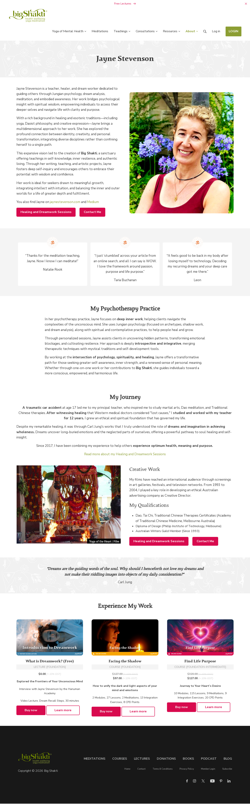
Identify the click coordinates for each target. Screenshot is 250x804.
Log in (216, 32)
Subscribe (227, 769)
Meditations (94, 759)
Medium (93, 202)
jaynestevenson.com (65, 202)
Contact (141, 769)
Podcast (209, 759)
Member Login (208, 769)
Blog (228, 759)
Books (188, 759)
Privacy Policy (186, 769)
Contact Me (92, 212)
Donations (166, 759)
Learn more (62, 710)
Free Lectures (125, 4)
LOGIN (233, 32)
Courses (119, 759)
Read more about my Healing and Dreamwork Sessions (125, 454)
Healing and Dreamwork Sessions (46, 212)
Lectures (142, 759)
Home (127, 769)
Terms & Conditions (162, 769)
